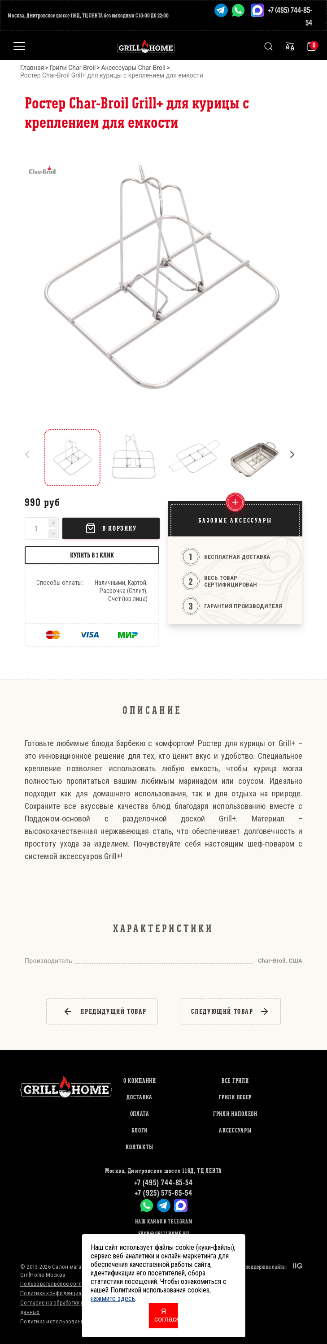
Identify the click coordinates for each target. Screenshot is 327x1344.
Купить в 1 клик (92, 555)
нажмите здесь (113, 1298)
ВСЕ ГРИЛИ (235, 1080)
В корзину (110, 528)
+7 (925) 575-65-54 (163, 1192)
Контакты (139, 1147)
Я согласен (166, 1315)
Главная (32, 67)
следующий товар (230, 1011)
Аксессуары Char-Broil (133, 67)
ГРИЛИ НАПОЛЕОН (235, 1114)
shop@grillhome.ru (163, 1233)
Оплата (139, 1114)
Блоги (139, 1130)
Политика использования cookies (64, 1321)
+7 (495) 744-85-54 (163, 1182)
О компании (139, 1080)
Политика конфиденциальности (61, 1293)
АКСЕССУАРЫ (235, 1130)
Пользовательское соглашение (60, 1283)
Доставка (139, 1097)
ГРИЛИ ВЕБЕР (235, 1097)
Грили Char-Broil (72, 67)
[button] (296, 457)
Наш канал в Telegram (163, 1221)
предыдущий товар (105, 1011)
